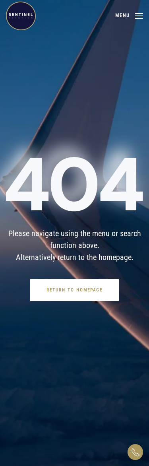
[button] (129, 16)
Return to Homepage (74, 290)
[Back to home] (21, 16)
